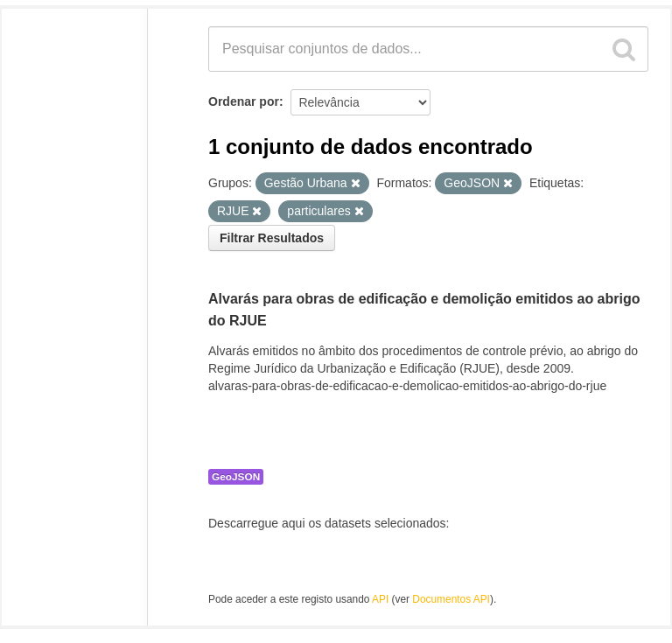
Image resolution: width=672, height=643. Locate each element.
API (380, 599)
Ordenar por (243, 101)
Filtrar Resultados (272, 238)
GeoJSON (236, 477)
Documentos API (451, 599)
